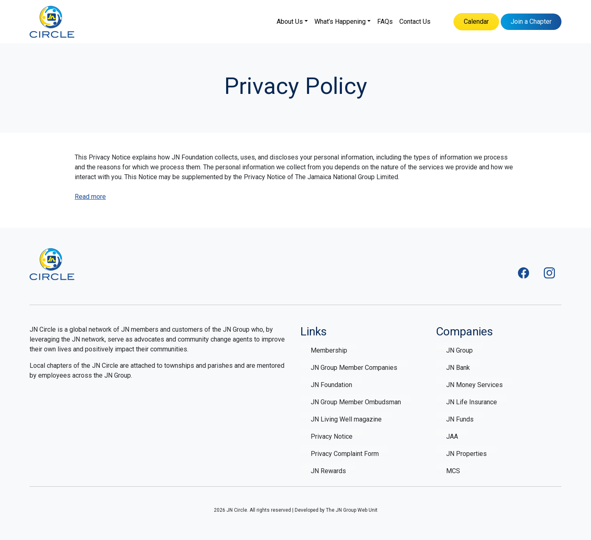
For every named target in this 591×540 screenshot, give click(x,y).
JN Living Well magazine (346, 419)
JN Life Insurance (471, 402)
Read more (90, 197)
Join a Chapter (531, 21)
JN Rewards (328, 471)
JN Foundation (331, 385)
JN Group (459, 350)
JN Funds (460, 419)
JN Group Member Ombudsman (356, 402)
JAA (452, 436)
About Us (290, 21)
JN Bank (458, 367)
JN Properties (466, 454)
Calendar (476, 21)
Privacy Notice (332, 436)
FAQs (385, 21)
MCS (453, 471)
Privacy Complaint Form (345, 454)
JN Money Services (474, 385)
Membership (329, 350)
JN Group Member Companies (354, 367)
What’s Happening (340, 21)
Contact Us (415, 21)
